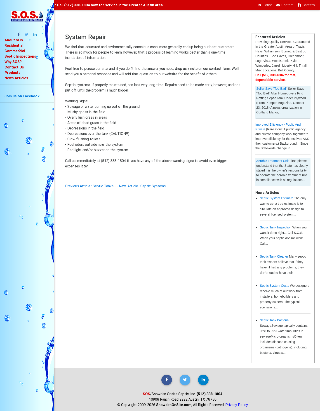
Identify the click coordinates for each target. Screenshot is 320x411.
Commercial (15, 51)
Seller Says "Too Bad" (271, 88)
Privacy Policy (236, 404)
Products (13, 72)
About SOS (14, 40)
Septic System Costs (274, 285)
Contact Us (14, 67)
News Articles (16, 78)
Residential (14, 45)
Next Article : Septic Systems (142, 186)
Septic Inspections (20, 56)
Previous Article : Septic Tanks (89, 186)
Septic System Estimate (276, 198)
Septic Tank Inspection (276, 227)
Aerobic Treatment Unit (272, 161)
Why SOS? (13, 61)
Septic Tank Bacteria (274, 320)
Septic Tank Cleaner (274, 256)
